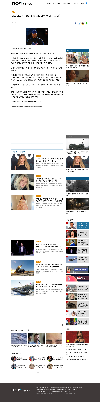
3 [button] (38, 372)
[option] (18, 340)
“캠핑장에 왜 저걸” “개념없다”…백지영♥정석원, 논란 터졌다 (22, 367)
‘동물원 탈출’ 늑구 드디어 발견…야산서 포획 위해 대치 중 (36, 345)
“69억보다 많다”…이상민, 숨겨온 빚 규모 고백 (57, 359)
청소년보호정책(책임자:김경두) (63, 387)
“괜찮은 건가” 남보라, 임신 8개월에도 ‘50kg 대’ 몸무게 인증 (58, 367)
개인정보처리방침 (52, 387)
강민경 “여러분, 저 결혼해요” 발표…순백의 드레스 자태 (40, 367)
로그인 (37, 387)
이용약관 (46, 387)
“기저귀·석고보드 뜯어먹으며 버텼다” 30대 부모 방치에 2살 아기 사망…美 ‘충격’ (18, 346)
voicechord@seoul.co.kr (33, 102)
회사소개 (42, 387)
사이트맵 (80, 387)
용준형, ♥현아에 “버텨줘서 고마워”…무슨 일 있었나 (40, 359)
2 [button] (37, 372)
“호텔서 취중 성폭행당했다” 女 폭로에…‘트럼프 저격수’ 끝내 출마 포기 (53, 345)
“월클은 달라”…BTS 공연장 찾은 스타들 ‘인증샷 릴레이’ (22, 359)
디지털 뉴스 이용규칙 (74, 387)
